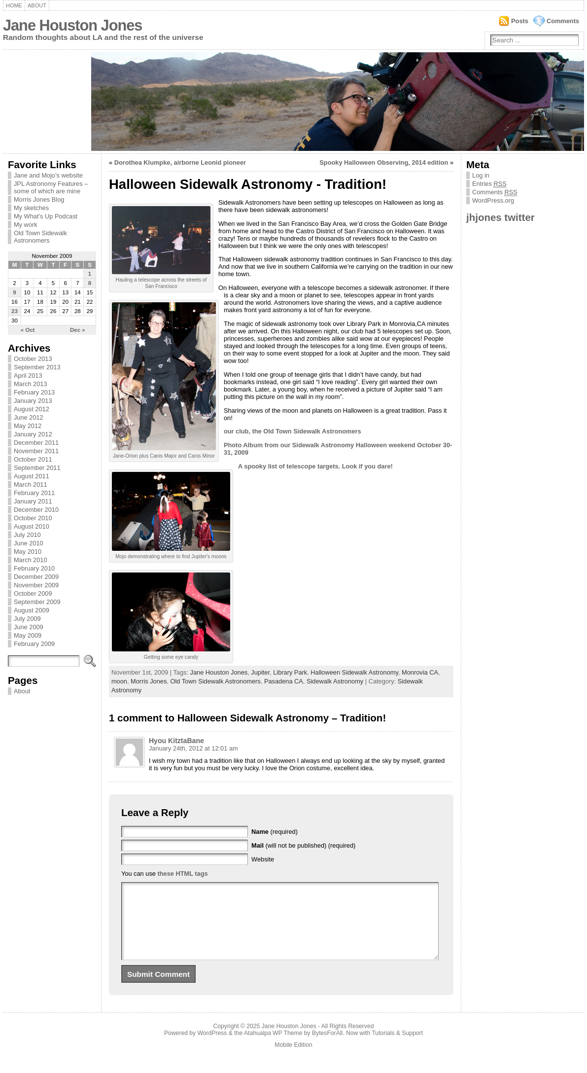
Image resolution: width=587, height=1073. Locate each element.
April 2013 (28, 375)
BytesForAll (327, 1047)
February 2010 (34, 568)
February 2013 (34, 392)
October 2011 (33, 459)
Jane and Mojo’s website (48, 175)
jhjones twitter (500, 217)
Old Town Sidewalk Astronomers (40, 236)
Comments (563, 21)
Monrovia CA (420, 672)
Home (14, 5)
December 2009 (36, 576)
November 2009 (36, 585)
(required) (274, 831)
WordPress (212, 1047)
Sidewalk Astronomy (335, 681)
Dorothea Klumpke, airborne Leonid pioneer (180, 162)
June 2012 (28, 417)
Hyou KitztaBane (176, 741)
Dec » (77, 330)
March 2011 (30, 484)
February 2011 (34, 493)
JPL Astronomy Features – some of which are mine (51, 187)
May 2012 (27, 425)
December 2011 (36, 442)
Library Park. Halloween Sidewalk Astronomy (335, 672)
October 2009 (33, 593)
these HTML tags (182, 873)
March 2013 (30, 384)
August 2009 (31, 610)
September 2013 (37, 367)
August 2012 (31, 409)
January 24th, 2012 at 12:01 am (193, 748)
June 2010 (28, 543)
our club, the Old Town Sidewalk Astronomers (292, 431)
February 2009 (34, 643)
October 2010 (33, 518)
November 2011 (36, 451)
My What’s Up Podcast (45, 216)
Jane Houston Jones (72, 25)
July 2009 (27, 618)
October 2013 (33, 358)
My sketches (31, 208)
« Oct (28, 330)
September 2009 (37, 602)
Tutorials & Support (397, 1047)
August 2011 (31, 476)
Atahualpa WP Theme (273, 1047)
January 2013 (33, 400)
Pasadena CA (283, 681)
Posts (519, 21)
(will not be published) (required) (303, 845)
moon (119, 681)
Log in (480, 175)
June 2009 (28, 627)
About (37, 5)
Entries (489, 184)
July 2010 (27, 534)
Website (262, 859)
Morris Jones (149, 681)
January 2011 (33, 501)
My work (25, 224)
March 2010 (30, 560)
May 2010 (27, 551)
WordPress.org (493, 200)
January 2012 (33, 434)
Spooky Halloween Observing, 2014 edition (383, 162)
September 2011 (37, 467)
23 (14, 311)
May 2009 (27, 635)
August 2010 (31, 526)
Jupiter (260, 672)
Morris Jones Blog (39, 199)
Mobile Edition (293, 1059)
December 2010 (36, 509)
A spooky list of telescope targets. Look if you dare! (315, 466)
